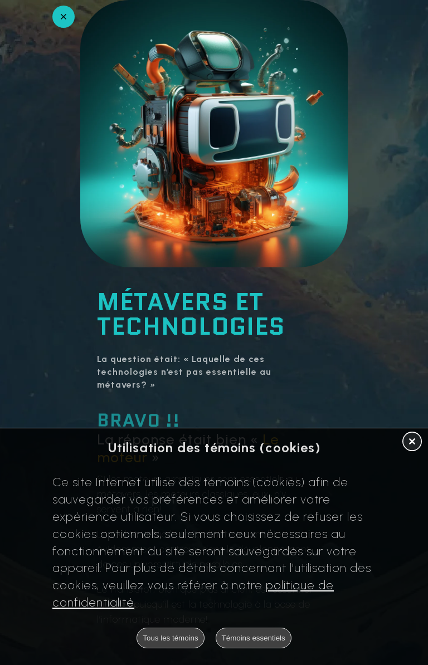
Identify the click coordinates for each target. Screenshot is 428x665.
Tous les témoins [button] (170, 638)
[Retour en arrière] (63, 17)
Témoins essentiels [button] (253, 638)
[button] (412, 442)
